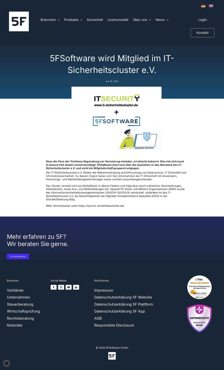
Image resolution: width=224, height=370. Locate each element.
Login (202, 20)
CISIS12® (110, 192)
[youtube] (69, 287)
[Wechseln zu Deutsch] (203, 6)
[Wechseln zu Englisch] (211, 6)
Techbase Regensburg (84, 161)
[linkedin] (76, 287)
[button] (6, 363)
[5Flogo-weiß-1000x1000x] (19, 12)
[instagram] (61, 287)
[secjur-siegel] (199, 303)
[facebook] (54, 287)
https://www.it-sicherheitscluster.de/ (101, 205)
